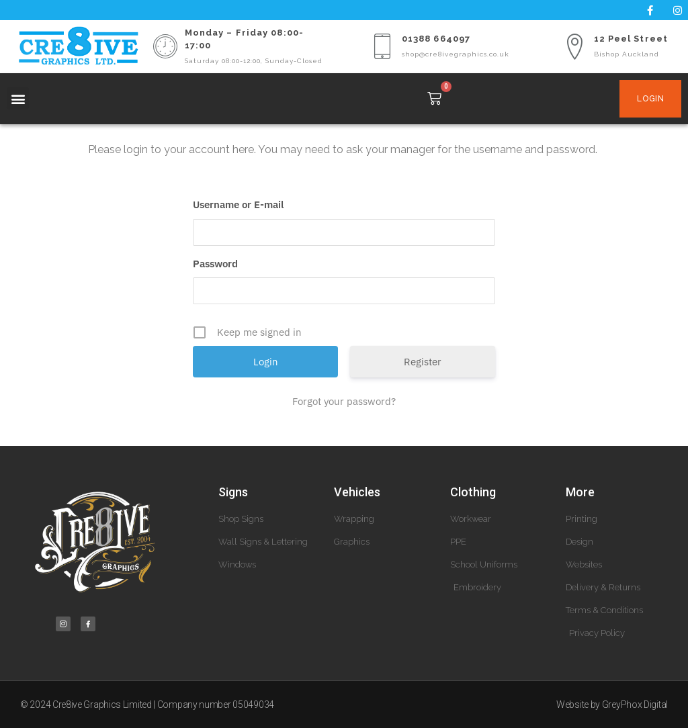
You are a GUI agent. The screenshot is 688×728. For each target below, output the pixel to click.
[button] (18, 98)
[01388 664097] (382, 46)
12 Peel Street (631, 39)
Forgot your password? (344, 401)
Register (422, 361)
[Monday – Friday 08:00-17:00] (165, 46)
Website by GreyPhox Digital (612, 704)
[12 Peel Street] (574, 46)
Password (215, 263)
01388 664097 (436, 39)
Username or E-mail (238, 204)
